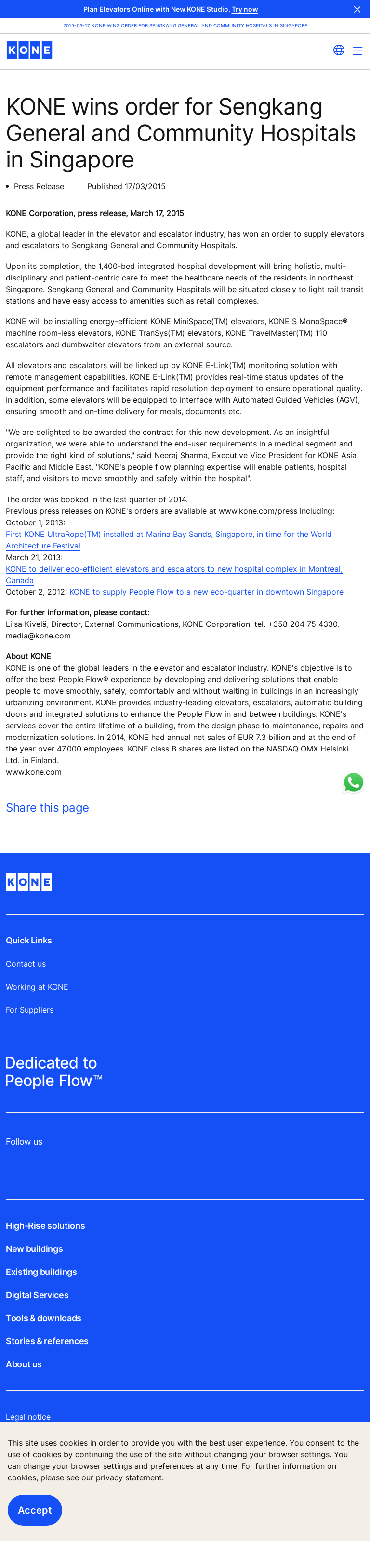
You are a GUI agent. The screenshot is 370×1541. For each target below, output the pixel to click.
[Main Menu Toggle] (357, 50)
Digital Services (37, 1295)
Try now (245, 9)
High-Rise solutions (45, 1226)
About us (24, 1364)
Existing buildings (41, 1272)
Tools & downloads (43, 1318)
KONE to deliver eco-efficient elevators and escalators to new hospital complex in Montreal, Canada (174, 574)
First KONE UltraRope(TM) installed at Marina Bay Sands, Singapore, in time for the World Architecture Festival (169, 539)
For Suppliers (29, 1010)
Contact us (26, 963)
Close (357, 9)
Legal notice (28, 1417)
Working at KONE (37, 987)
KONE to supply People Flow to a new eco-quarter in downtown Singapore (206, 592)
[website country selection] (338, 50)
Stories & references (47, 1341)
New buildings (34, 1249)
